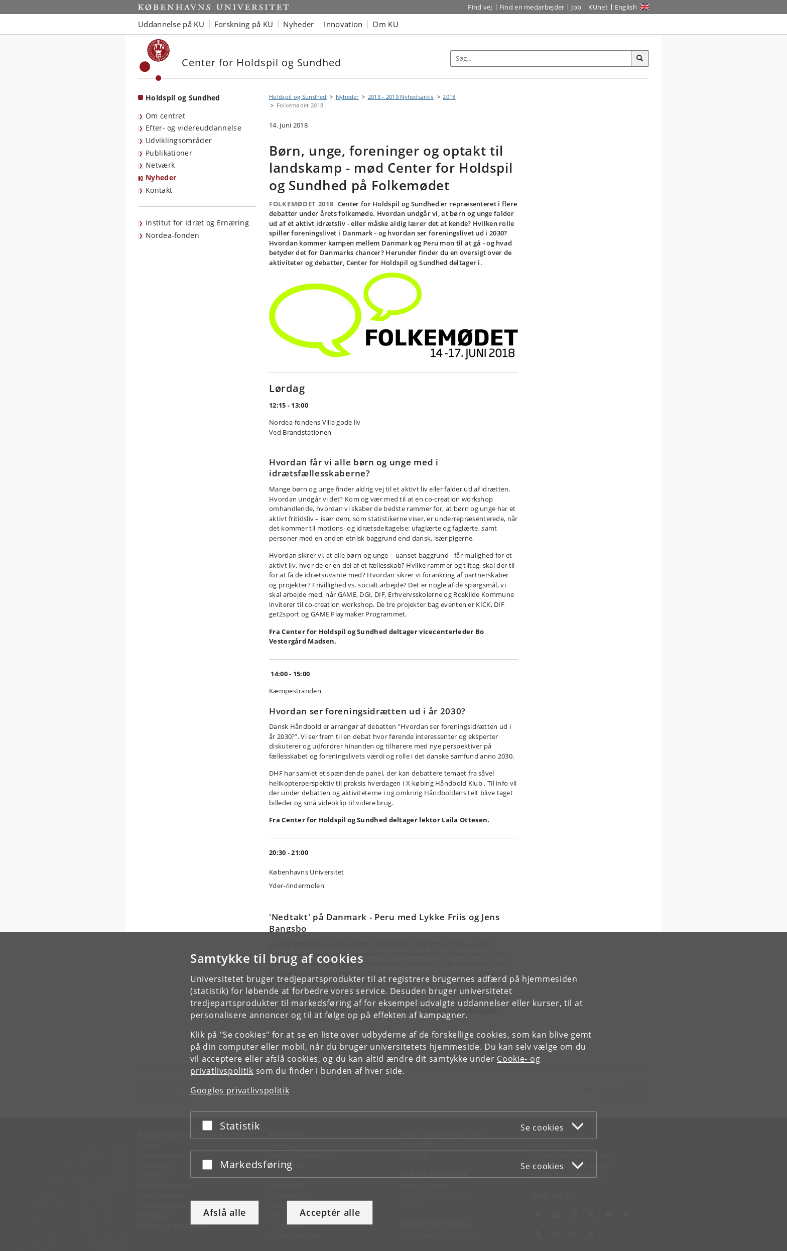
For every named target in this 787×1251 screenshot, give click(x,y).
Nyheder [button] (298, 24)
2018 (449, 96)
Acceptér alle (330, 1212)
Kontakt (159, 190)
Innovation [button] (343, 24)
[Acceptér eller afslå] (209, 1125)
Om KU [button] (385, 24)
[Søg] (640, 58)
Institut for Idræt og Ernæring (197, 222)
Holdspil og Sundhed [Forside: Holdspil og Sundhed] (183, 97)
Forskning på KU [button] (244, 24)
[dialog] (393, 1091)
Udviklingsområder (179, 140)
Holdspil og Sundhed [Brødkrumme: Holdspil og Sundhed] (298, 96)
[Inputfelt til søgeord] (541, 58)
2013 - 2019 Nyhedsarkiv (401, 96)
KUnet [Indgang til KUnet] (598, 7)
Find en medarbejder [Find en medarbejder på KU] (532, 7)
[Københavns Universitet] (155, 60)
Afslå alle (224, 1212)
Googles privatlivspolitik (240, 1090)
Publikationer (169, 153)
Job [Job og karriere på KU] (576, 7)
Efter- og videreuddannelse (193, 128)
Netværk (160, 165)
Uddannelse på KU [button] (171, 24)
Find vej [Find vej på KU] (480, 7)
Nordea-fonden (172, 235)
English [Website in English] (626, 7)
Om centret (165, 115)
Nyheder (161, 177)
